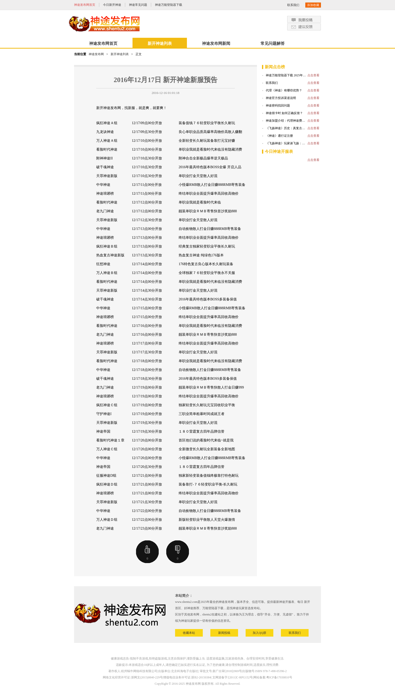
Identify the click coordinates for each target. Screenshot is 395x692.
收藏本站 (189, 633)
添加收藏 (313, 5)
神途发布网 (96, 54)
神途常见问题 (138, 5)
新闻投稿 (224, 633)
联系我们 (293, 5)
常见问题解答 (272, 43)
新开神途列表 (160, 43)
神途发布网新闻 (216, 43)
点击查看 (313, 75)
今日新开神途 (112, 5)
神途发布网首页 (84, 5)
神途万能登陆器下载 (168, 5)
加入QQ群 (259, 633)
